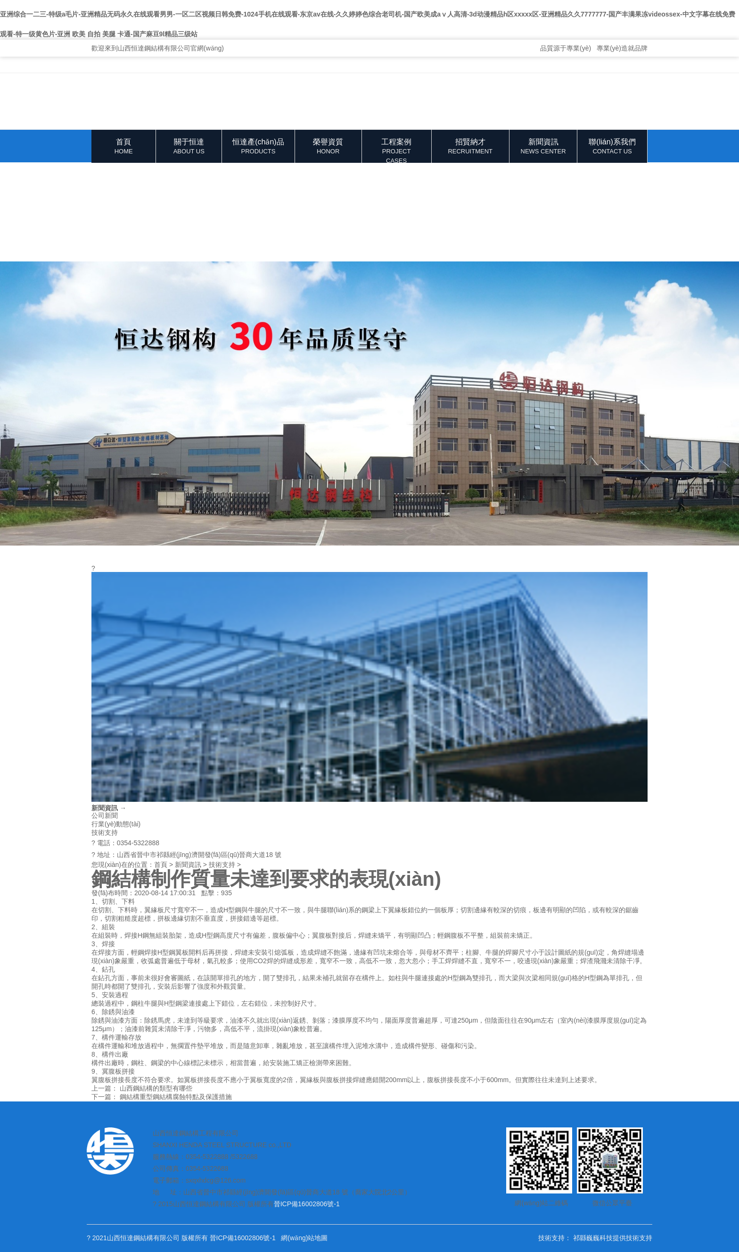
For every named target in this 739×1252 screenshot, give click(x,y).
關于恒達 (188, 147)
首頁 (123, 147)
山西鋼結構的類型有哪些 (156, 1088)
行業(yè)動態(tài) (115, 824)
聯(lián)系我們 (612, 147)
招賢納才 (470, 147)
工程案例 (396, 150)
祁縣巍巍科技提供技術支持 (612, 1238)
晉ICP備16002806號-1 (307, 1204)
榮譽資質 (328, 147)
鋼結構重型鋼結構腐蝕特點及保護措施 (176, 1097)
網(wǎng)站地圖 (304, 1238)
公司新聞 (104, 815)
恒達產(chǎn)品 (258, 147)
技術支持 (104, 832)
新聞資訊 (543, 147)
